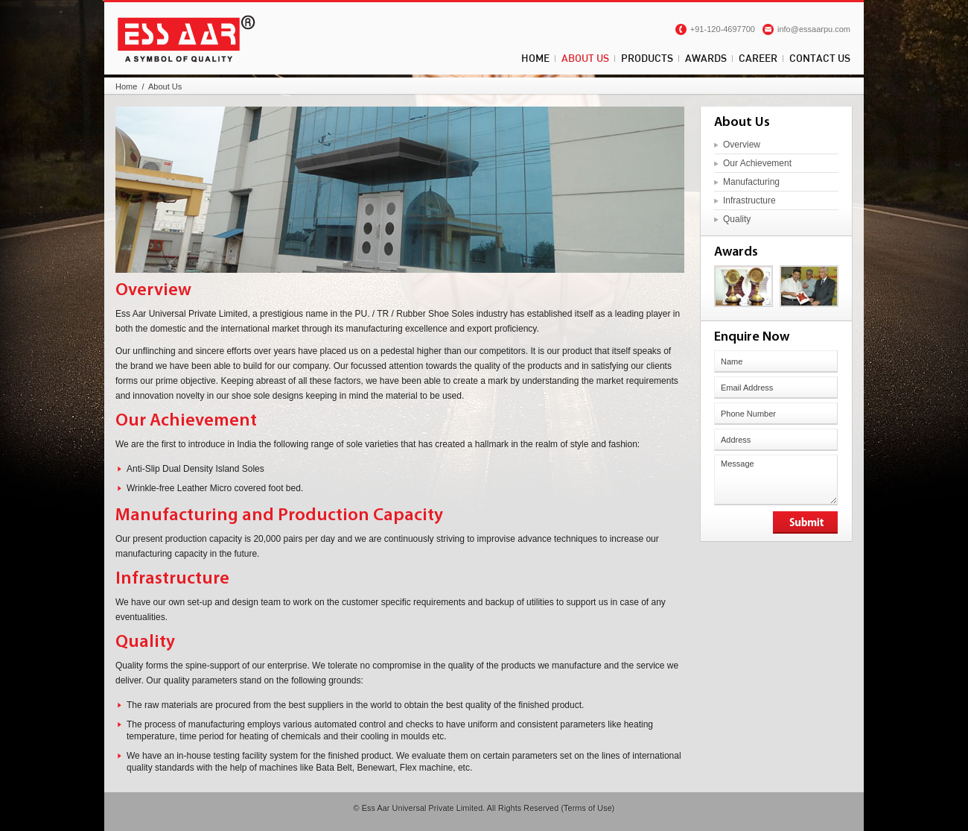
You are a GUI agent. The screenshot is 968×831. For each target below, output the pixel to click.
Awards (706, 57)
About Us (585, 57)
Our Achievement (757, 163)
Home (535, 57)
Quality (737, 219)
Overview (741, 144)
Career (758, 57)
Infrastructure (749, 200)
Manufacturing (751, 182)
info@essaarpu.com (813, 29)
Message (776, 480)
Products (647, 57)
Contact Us (819, 57)
